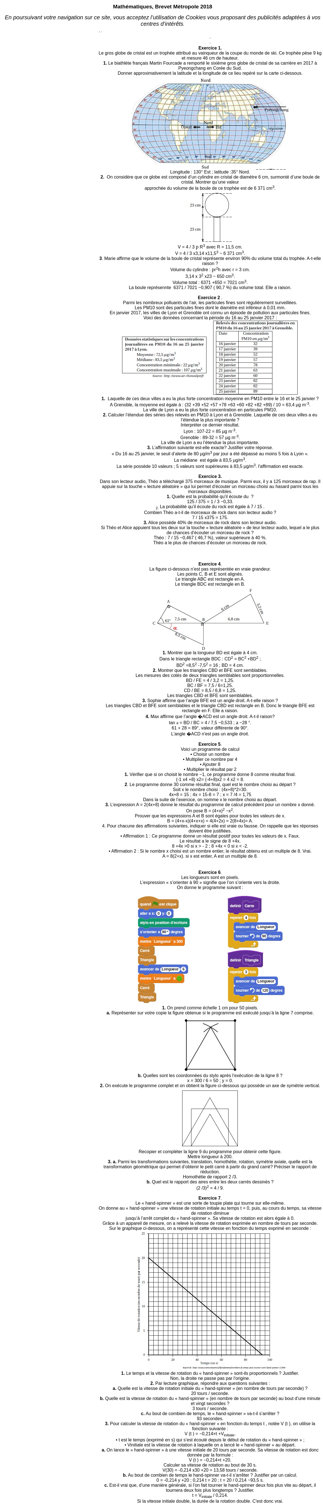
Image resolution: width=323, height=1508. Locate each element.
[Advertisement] (51, 94)
